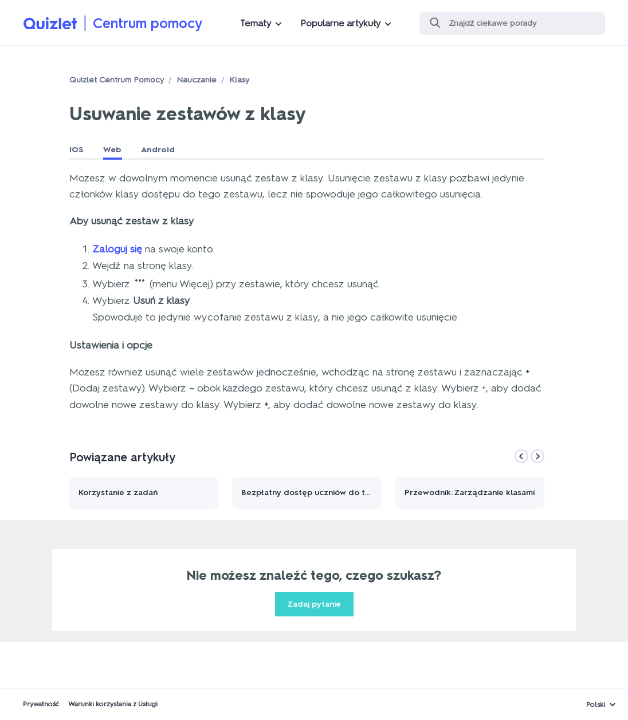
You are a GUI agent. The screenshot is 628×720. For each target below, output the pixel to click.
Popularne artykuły (340, 23)
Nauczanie (196, 80)
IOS (76, 150)
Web (112, 150)
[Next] (537, 456)
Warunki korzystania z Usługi (113, 704)
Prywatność (41, 704)
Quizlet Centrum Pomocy (116, 80)
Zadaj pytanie (314, 604)
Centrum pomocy (148, 23)
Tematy (255, 23)
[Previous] (521, 456)
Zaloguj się (117, 249)
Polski (595, 705)
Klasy (239, 80)
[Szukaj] (512, 23)
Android (158, 150)
